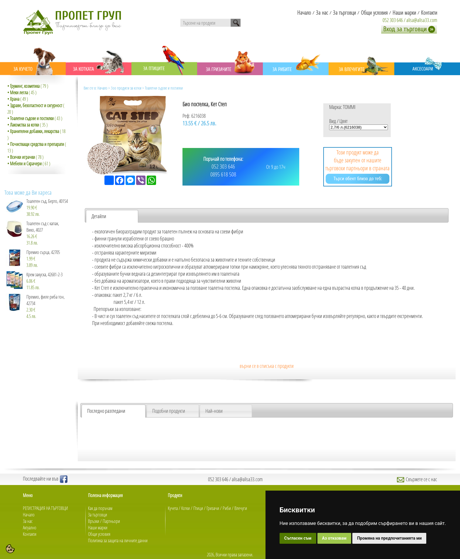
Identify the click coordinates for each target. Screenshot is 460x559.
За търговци (97, 514)
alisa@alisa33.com (421, 19)
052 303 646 (393, 19)
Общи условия (99, 534)
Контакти (29, 534)
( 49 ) (17, 99)
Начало (102, 88)
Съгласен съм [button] (298, 538)
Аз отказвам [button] (334, 538)
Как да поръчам (100, 508)
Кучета (173, 508)
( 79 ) (27, 86)
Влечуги (240, 508)
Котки (185, 508)
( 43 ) (34, 118)
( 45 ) (21, 92)
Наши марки (97, 527)
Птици (198, 508)
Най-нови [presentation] (214, 410)
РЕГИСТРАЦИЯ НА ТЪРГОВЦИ (45, 508)
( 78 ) (25, 157)
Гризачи (213, 508)
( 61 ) (28, 163)
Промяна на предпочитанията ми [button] (389, 538)
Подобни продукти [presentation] (168, 410)
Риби (227, 508)
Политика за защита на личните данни (118, 540)
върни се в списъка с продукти (267, 365)
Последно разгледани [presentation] (106, 410)
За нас (28, 521)
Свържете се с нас (417, 479)
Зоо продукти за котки (126, 88)
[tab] (112, 216)
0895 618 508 (223, 174)
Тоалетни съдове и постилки (164, 88)
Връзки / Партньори (104, 521)
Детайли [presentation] (99, 216)
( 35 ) (27, 125)
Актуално (29, 527)
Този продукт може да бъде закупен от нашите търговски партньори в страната (357, 166)
